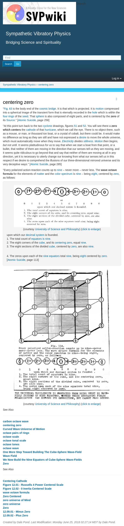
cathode (31, 129)
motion (100, 108)
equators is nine (40, 238)
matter (40, 173)
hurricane (50, 129)
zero (116, 173)
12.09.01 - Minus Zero (16, 511)
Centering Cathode (15, 481)
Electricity (68, 141)
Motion (99, 141)
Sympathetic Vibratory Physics (19, 84)
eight (94, 173)
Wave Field (10, 455)
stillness (88, 141)
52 (84, 125)
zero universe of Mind (17, 500)
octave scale (11, 436)
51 (75, 125)
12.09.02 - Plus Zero (15, 515)
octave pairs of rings (16, 432)
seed (25, 116)
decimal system (35, 234)
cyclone (47, 125)
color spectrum (63, 173)
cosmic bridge (47, 108)
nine (59, 170)
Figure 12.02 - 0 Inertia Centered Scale (27, 488)
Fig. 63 (8, 108)
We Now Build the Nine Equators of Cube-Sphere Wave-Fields (42, 459)
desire (82, 137)
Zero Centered (12, 496)
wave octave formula (16, 492)
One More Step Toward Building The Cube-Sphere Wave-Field (42, 452)
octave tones (11, 444)
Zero (6, 463)
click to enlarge (91, 229)
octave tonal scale (14, 440)
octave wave (11, 448)
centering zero (46, 84)
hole (94, 112)
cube (42, 242)
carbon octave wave (15, 421)
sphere (40, 116)
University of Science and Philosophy (57, 229)
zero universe (11, 503)
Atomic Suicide (27, 120)
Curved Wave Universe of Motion (24, 429)
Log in (116, 78)
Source (10, 120)
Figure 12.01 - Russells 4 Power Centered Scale (33, 484)
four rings (8, 116)
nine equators (51, 256)
